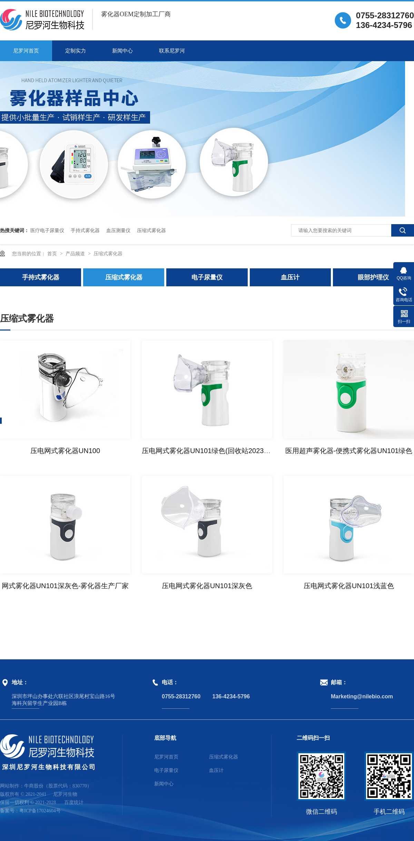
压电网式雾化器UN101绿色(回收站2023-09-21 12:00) (223, 451)
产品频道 (76, 253)
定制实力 (75, 51)
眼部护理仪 (373, 277)
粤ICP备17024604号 (40, 810)
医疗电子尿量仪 (47, 230)
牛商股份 (33, 786)
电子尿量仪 (207, 277)
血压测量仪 (118, 230)
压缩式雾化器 (151, 230)
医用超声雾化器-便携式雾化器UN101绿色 (349, 451)
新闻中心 (122, 51)
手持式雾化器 (85, 230)
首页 (52, 253)
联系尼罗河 (172, 51)
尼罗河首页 (26, 51)
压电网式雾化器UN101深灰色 (207, 586)
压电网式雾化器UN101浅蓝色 (349, 586)
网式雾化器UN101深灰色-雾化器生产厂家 (65, 586)
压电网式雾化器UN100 (65, 451)
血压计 (290, 277)
